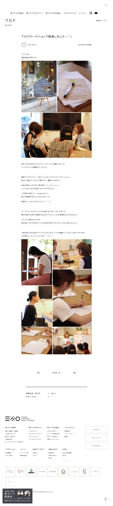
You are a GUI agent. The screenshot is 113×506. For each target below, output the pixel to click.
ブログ (10, 20)
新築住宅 (67, 431)
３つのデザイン (33, 431)
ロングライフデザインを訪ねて (14, 442)
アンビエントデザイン (35, 439)
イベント (84, 5)
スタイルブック (74, 5)
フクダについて (10, 449)
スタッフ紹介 (9, 455)
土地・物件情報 (66, 453)
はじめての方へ (52, 431)
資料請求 (96, 429)
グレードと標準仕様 (53, 434)
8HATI (64, 455)
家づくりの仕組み (61, 5)
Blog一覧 (56, 373)
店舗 (66, 436)
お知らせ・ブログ (38, 449)
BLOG (8, 25)
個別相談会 (96, 443)
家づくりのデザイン (46, 5)
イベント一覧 (24, 453)
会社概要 (8, 453)
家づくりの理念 (33, 5)
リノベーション (69, 434)
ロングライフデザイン (35, 434)
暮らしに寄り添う (10, 436)
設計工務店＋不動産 (11, 431)
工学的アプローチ (10, 434)
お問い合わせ (96, 436)
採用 (49, 458)
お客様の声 (8, 439)
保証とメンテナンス (53, 439)
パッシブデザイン (34, 436)
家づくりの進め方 (52, 436)
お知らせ (98, 20)
